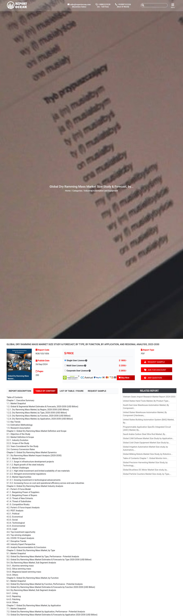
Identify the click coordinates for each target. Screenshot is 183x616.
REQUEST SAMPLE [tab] (97, 391)
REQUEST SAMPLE (154, 362)
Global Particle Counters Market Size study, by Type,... (147, 474)
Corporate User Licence (77, 370)
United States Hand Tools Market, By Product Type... (146, 401)
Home (68, 191)
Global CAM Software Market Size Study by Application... (148, 438)
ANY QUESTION (153, 378)
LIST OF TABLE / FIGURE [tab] (71, 391)
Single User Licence (76, 360)
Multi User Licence (75, 365)
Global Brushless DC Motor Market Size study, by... (145, 470)
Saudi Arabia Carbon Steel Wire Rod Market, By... (145, 434)
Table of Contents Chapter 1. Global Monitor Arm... (146, 458)
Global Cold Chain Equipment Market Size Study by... (146, 442)
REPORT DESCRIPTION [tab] (20, 391)
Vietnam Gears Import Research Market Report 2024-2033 (149, 396)
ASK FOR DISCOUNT (155, 370)
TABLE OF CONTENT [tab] (45, 391)
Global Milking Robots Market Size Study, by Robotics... (147, 454)
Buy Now (123, 377)
